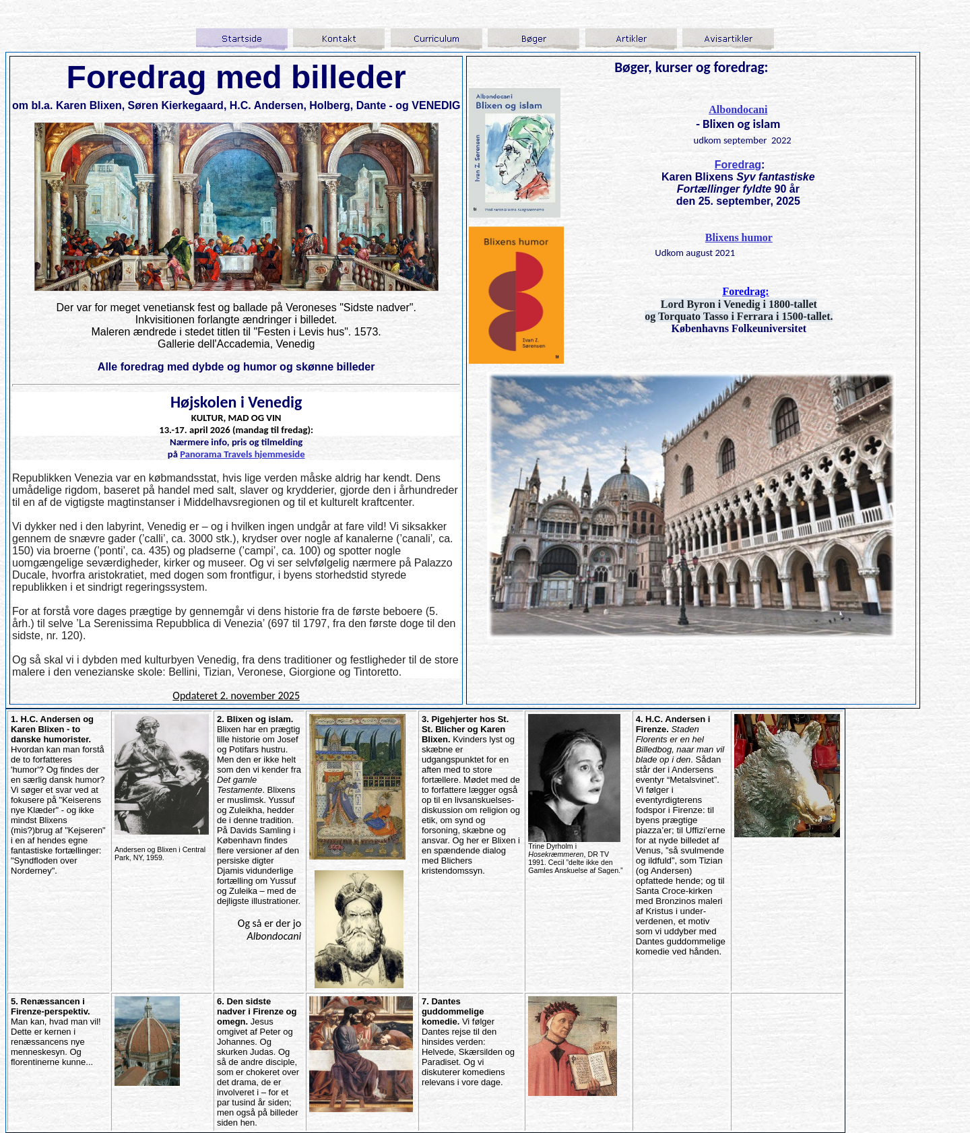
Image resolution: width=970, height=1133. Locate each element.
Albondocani (738, 109)
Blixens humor (739, 237)
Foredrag (738, 164)
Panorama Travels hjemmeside (242, 454)
